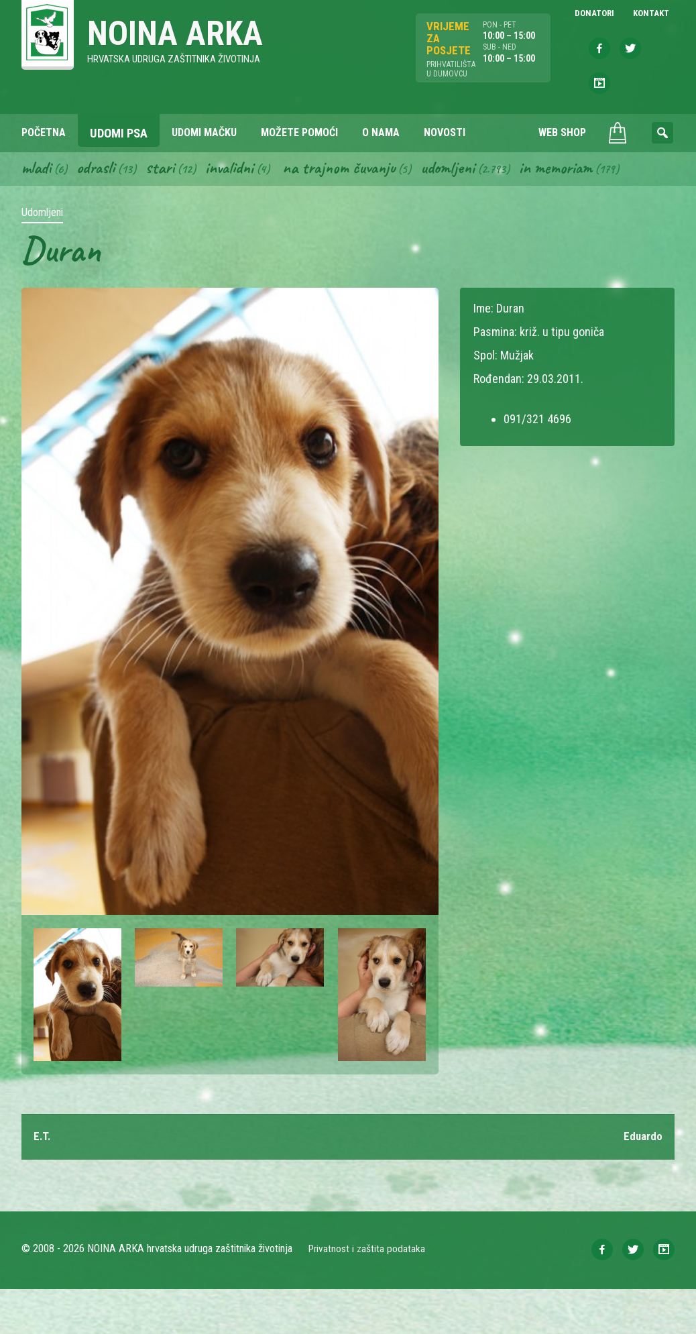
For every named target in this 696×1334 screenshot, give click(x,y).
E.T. (43, 1181)
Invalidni (239, 210)
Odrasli (100, 210)
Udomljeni (469, 210)
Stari (167, 210)
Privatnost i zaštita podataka (368, 1293)
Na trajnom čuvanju (355, 210)
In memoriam (581, 210)
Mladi (38, 210)
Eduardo (642, 1181)
